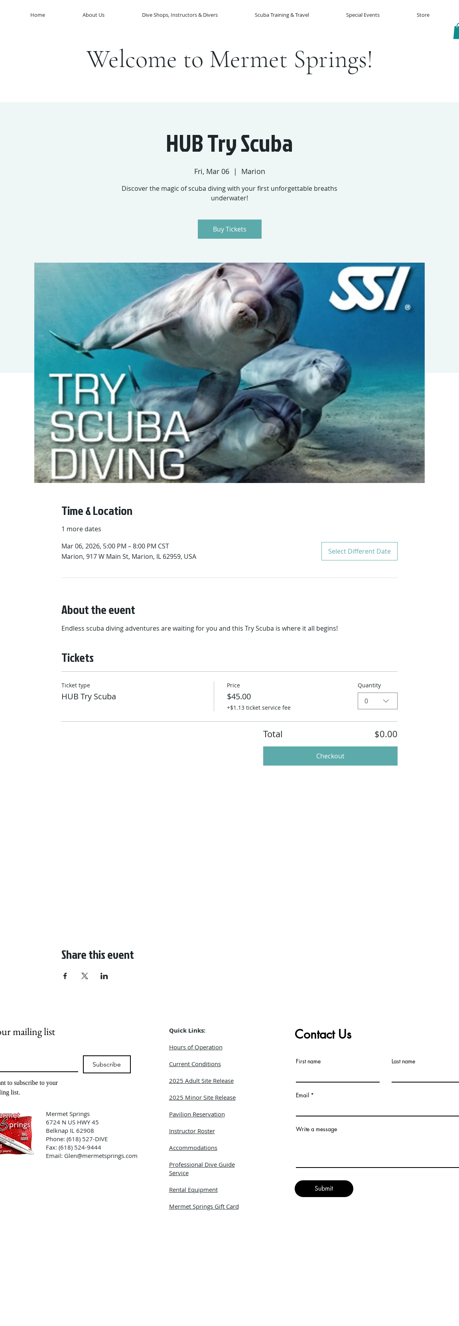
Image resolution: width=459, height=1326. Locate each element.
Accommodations (193, 1148)
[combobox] (378, 701)
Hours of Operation (196, 1047)
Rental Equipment (193, 1189)
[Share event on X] (85, 976)
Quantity (369, 685)
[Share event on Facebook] (65, 976)
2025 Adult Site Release (201, 1081)
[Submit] (324, 1188)
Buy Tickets (229, 229)
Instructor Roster (192, 1131)
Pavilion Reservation (197, 1114)
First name (308, 1061)
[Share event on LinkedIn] (104, 976)
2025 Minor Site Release (202, 1097)
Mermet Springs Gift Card (204, 1206)
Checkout (330, 756)
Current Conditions (195, 1064)
